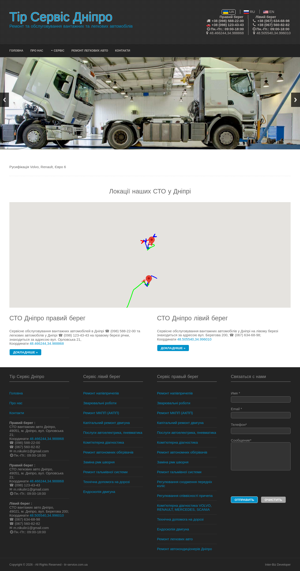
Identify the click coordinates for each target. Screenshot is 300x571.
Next (295, 100)
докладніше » (25, 352)
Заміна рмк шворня (99, 462)
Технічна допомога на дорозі (106, 482)
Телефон (261, 428)
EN (268, 12)
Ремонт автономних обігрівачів (108, 452)
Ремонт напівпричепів (101, 393)
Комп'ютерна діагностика (103, 442)
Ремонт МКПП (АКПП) (101, 413)
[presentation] (259, 483)
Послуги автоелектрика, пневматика (112, 433)
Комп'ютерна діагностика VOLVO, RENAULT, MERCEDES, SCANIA (184, 507)
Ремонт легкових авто (89, 50)
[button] (149, 279)
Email (261, 412)
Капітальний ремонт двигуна (106, 423)
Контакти (122, 50)
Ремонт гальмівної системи (105, 472)
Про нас (36, 50)
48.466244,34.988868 (227, 33)
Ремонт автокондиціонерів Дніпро (184, 549)
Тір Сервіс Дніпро (60, 17)
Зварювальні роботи (99, 403)
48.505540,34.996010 (273, 33)
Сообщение (261, 454)
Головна (16, 50)
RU (249, 12)
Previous (4, 100)
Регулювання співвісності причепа (185, 496)
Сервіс (59, 50)
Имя (261, 397)
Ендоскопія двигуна (99, 492)
